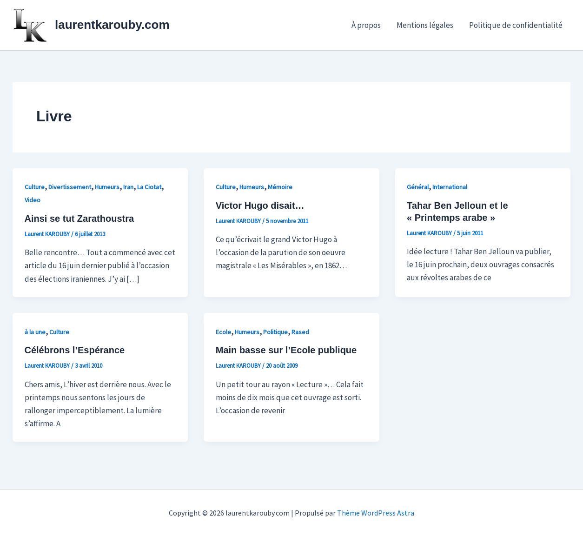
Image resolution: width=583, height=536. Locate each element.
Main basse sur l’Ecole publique (286, 350)
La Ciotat (149, 187)
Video (32, 200)
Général (418, 187)
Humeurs (107, 187)
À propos (366, 25)
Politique (275, 332)
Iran (128, 187)
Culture (35, 187)
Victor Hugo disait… (260, 205)
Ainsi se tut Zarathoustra (79, 218)
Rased (300, 332)
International (449, 187)
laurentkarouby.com (112, 25)
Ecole (223, 332)
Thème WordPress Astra (375, 512)
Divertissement (69, 187)
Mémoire (280, 187)
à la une (35, 332)
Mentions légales (425, 25)
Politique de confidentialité (516, 25)
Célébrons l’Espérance (75, 350)
